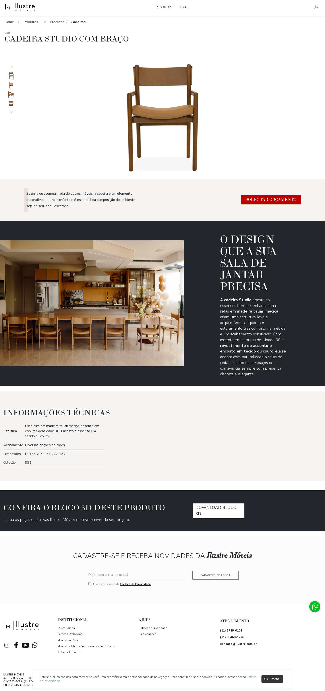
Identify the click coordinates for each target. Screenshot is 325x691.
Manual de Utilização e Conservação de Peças (86, 646)
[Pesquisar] (316, 7)
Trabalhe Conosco (69, 652)
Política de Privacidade (135, 584)
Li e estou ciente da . (119, 584)
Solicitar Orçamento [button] (271, 199)
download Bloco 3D (215, 511)
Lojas (184, 7)
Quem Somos (66, 628)
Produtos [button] (164, 7)
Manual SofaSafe (68, 640)
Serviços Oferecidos (70, 634)
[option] (162, 113)
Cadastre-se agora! (215, 575)
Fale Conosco (147, 634)
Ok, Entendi (272, 679)
